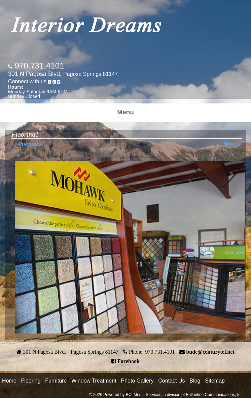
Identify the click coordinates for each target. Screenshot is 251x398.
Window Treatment (93, 381)
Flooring (31, 381)
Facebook (128, 361)
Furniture (56, 381)
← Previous (26, 144)
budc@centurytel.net (210, 352)
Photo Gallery (137, 381)
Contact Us (171, 381)
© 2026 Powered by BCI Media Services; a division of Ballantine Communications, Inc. (166, 394)
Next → (232, 144)
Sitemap (215, 381)
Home (9, 381)
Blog (194, 381)
